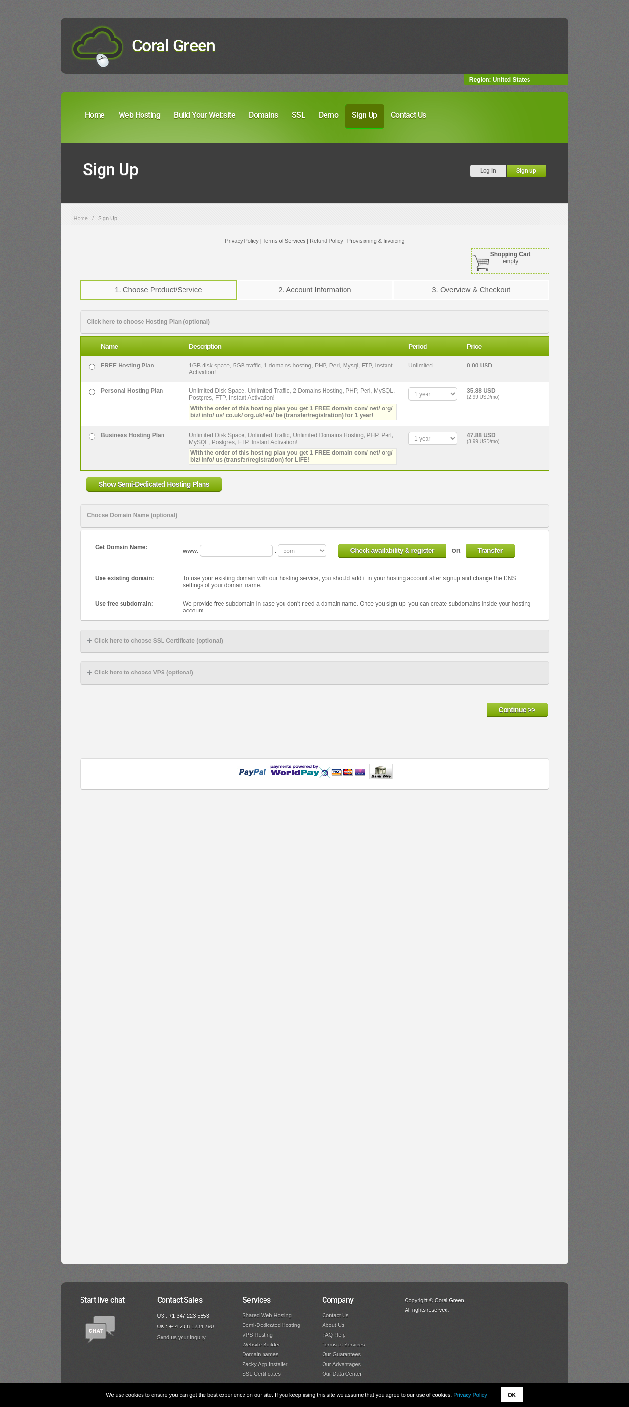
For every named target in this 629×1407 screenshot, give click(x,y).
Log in (488, 170)
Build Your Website (204, 115)
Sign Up (364, 115)
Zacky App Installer (265, 1364)
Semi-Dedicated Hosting (272, 1325)
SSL (298, 115)
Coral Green (174, 45)
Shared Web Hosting (267, 1315)
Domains (263, 115)
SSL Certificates (262, 1374)
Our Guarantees (341, 1354)
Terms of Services (343, 1344)
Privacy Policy (470, 1395)
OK (512, 1395)
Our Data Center (342, 1374)
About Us (333, 1325)
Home (95, 115)
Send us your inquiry (181, 1337)
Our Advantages (341, 1364)
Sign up (526, 170)
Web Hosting (140, 115)
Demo (328, 115)
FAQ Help (333, 1335)
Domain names (261, 1354)
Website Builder (261, 1344)
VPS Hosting (258, 1335)
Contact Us (408, 115)
